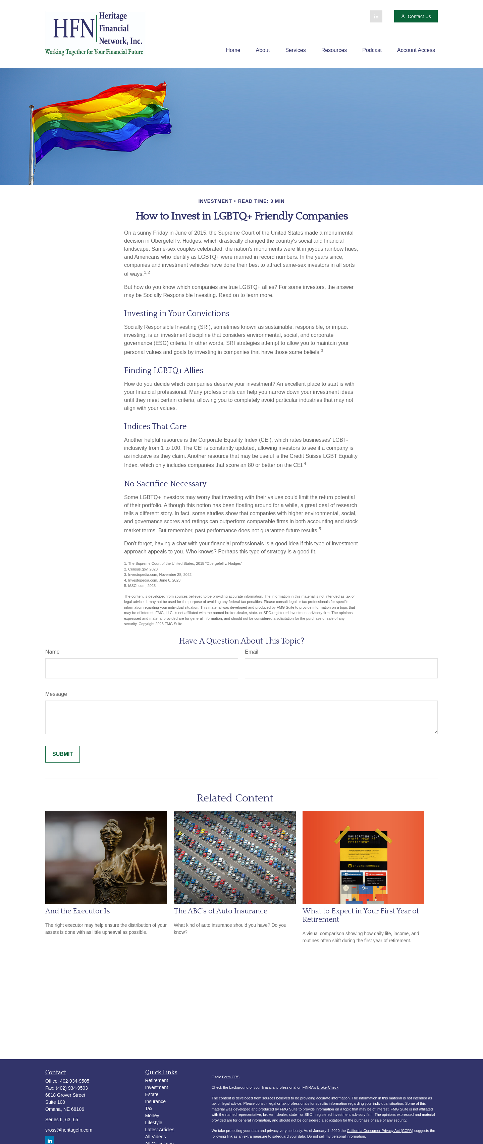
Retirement (156, 1080)
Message (56, 694)
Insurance (155, 1101)
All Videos (155, 1136)
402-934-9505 (74, 1081)
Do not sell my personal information (336, 1136)
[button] (233, 50)
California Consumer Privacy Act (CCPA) (380, 1131)
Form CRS (230, 1077)
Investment (156, 1087)
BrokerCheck (327, 1087)
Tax (149, 1108)
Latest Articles (159, 1129)
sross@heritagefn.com (68, 1130)
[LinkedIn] (376, 16)
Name (52, 652)
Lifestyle (153, 1122)
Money (152, 1115)
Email (251, 652)
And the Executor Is (77, 911)
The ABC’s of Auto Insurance (220, 911)
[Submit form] (62, 754)
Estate (152, 1094)
